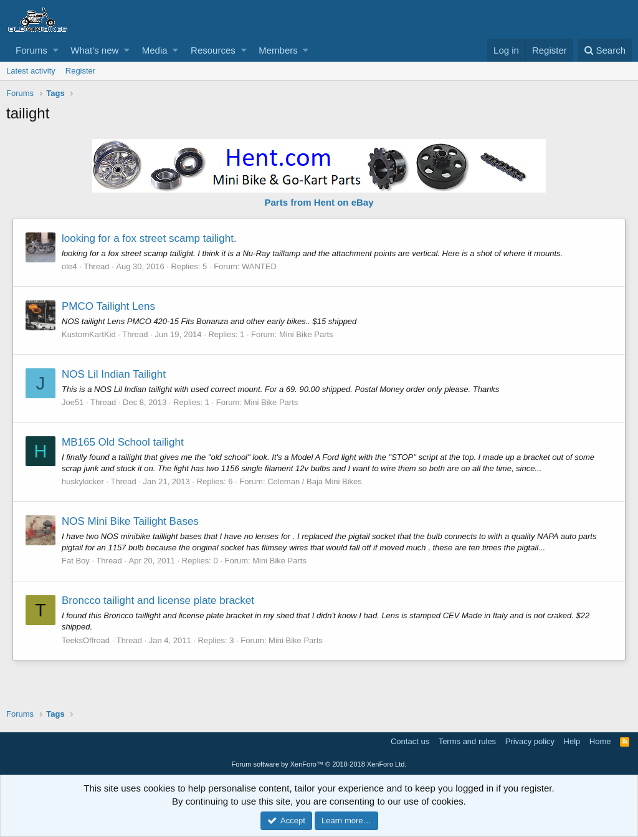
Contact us (410, 741)
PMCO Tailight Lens (108, 306)
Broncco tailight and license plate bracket (158, 600)
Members (278, 50)
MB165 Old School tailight (123, 442)
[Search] (605, 50)
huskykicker (83, 481)
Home (600, 741)
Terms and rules (467, 741)
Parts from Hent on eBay (318, 202)
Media (155, 50)
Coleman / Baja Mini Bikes (314, 481)
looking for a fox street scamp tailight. (149, 238)
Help (572, 741)
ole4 (69, 266)
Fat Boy (76, 560)
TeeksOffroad (86, 640)
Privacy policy (530, 741)
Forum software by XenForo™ (319, 764)
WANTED (259, 266)
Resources (213, 50)
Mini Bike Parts (306, 334)
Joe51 (72, 402)
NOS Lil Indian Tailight (114, 374)
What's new (94, 50)
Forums (31, 50)
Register (80, 70)
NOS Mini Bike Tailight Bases (130, 521)
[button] (56, 50)
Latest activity (30, 70)
